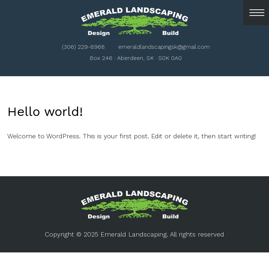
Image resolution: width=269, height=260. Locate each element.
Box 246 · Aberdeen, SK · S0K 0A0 (136, 58)
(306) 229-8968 (83, 46)
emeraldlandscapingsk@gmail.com (164, 46)
